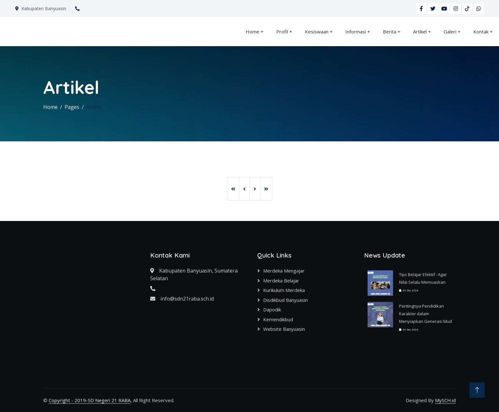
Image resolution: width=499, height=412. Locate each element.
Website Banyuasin (284, 329)
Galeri (450, 31)
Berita (389, 31)
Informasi (355, 31)
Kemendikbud (278, 319)
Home (252, 31)
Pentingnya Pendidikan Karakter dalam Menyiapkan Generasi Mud (425, 313)
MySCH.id (445, 400)
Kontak (480, 31)
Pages (72, 106)
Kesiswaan (316, 31)
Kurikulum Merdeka (284, 290)
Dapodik (272, 309)
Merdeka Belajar (281, 280)
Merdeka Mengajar (284, 270)
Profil (282, 31)
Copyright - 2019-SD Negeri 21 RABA (89, 400)
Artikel (420, 31)
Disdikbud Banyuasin (285, 300)
